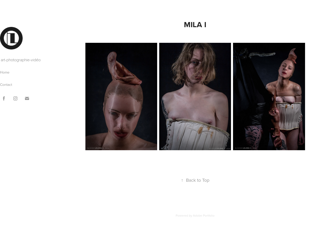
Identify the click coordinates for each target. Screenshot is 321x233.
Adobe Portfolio (204, 215)
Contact (6, 84)
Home (5, 72)
